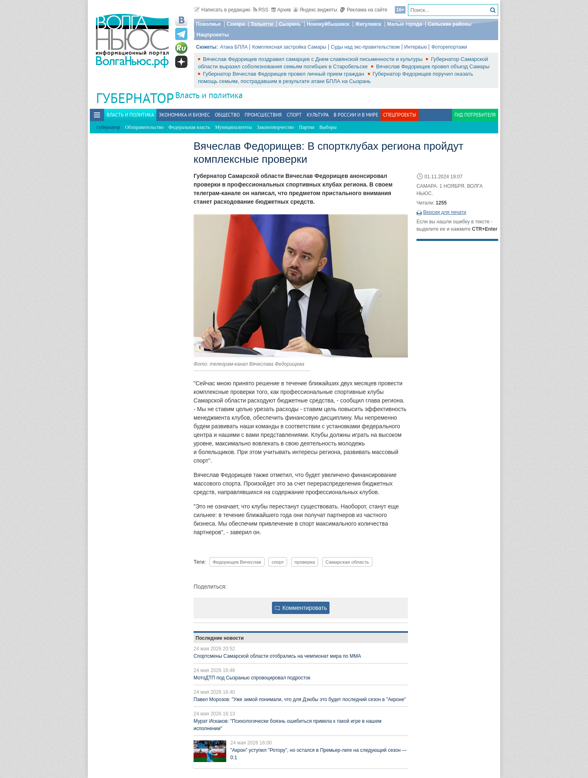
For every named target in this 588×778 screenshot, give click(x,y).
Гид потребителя (475, 115)
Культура (318, 115)
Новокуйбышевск (328, 24)
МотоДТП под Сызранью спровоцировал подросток (252, 678)
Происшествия (263, 115)
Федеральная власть (189, 127)
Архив (281, 10)
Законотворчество (275, 127)
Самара (236, 24)
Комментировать (301, 608)
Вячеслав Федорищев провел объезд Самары (433, 66)
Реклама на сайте (364, 10)
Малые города (404, 24)
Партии (306, 127)
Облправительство (144, 127)
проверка (304, 561)
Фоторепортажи (449, 47)
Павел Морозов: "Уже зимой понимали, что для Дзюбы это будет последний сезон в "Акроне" (300, 699)
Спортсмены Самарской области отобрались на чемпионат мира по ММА (277, 656)
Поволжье (208, 24)
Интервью (415, 47)
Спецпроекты (399, 115)
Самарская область (347, 561)
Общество (227, 115)
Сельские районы (450, 24)
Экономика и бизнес (184, 115)
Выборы (327, 127)
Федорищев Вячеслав (237, 561)
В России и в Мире (356, 115)
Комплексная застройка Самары (289, 47)
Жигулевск (368, 24)
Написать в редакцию (222, 10)
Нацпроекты (212, 34)
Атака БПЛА (234, 47)
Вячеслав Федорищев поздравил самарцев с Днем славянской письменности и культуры (313, 59)
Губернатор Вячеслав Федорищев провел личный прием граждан (284, 74)
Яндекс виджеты (315, 10)
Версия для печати (444, 212)
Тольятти (262, 24)
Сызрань (290, 24)
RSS (261, 10)
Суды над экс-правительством (365, 47)
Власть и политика (209, 95)
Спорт (294, 115)
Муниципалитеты (233, 127)
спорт (278, 561)
